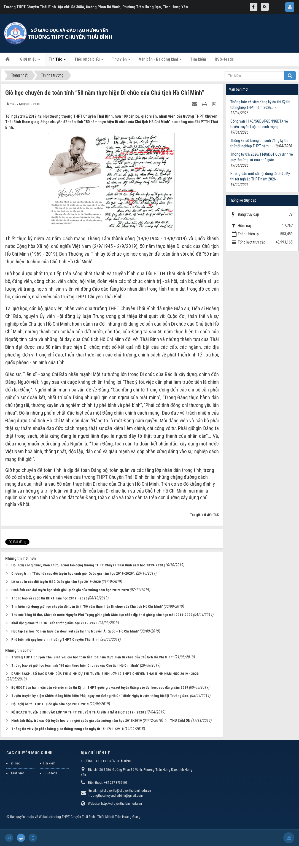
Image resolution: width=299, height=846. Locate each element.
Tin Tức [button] (57, 61)
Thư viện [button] (121, 61)
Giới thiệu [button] (30, 61)
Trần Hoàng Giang (128, 817)
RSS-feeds (50, 773)
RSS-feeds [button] (224, 59)
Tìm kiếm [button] (198, 59)
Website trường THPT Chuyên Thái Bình (67, 817)
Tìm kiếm (49, 763)
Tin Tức (14, 763)
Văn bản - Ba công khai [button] (160, 61)
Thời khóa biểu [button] (88, 61)
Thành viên (16, 773)
